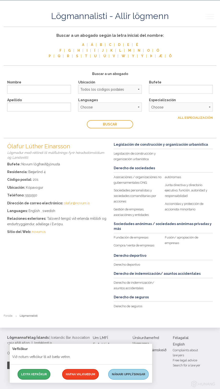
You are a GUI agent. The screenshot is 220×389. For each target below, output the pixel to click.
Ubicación (86, 82)
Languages (88, 100)
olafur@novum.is (77, 203)
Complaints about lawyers (185, 352)
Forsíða (8, 315)
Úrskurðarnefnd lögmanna (146, 341)
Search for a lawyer (186, 365)
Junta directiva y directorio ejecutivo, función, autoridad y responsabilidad (186, 190)
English (179, 344)
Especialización (162, 100)
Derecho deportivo (127, 264)
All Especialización (195, 117)
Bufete (155, 82)
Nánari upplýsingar (128, 374)
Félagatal (181, 338)
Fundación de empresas (131, 237)
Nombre (14, 82)
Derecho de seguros (128, 306)
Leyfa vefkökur (34, 374)
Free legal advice (185, 360)
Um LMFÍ (100, 338)
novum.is (39, 232)
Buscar (110, 124)
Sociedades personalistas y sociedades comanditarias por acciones (135, 195)
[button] (212, 21)
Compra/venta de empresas (134, 245)
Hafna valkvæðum (80, 374)
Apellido (14, 100)
